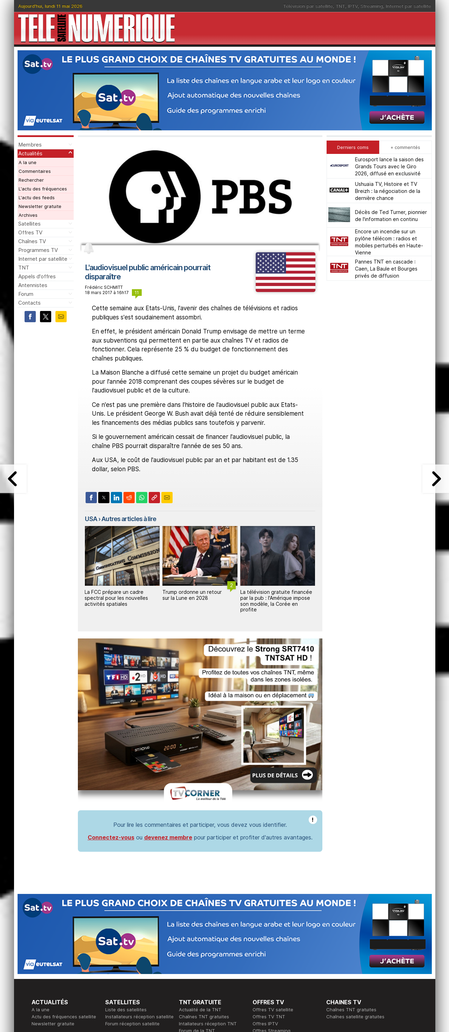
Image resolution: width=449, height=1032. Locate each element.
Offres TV (30, 232)
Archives (28, 215)
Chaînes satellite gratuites (355, 1016)
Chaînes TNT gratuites (204, 1016)
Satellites (29, 223)
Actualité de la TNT (200, 1009)
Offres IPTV (265, 1023)
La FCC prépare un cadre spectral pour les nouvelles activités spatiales (116, 598)
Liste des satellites (126, 1009)
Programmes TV (38, 250)
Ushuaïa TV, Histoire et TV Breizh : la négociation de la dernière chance (387, 191)
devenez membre (168, 837)
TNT (340, 6)
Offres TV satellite (273, 1009)
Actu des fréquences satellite (64, 1016)
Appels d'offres (37, 276)
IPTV (353, 6)
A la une (27, 162)
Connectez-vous (111, 837)
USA (91, 519)
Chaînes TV (32, 241)
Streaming (372, 6)
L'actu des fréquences (43, 189)
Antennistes (32, 285)
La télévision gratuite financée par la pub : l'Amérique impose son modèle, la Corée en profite (276, 600)
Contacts (29, 302)
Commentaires (35, 171)
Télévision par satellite (308, 6)
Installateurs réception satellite (139, 1016)
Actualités (30, 153)
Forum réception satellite (132, 1023)
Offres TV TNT (269, 1016)
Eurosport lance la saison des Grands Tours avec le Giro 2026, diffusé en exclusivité (389, 166)
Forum (25, 294)
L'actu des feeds (37, 197)
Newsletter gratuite (40, 206)
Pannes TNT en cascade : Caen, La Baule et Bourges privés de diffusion (386, 269)
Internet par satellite (408, 6)
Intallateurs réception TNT (208, 1023)
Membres (30, 144)
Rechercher (31, 180)
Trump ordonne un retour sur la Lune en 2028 (192, 595)
